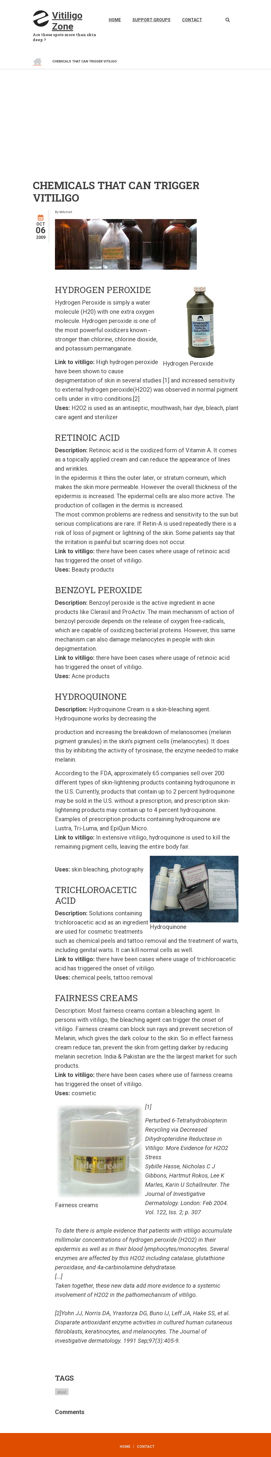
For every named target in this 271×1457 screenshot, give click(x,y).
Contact (192, 19)
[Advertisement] (135, 113)
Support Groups (151, 19)
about (61, 1392)
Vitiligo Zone (67, 21)
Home (115, 19)
